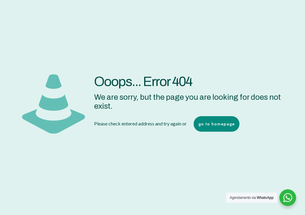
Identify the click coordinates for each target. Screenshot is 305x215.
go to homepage (216, 124)
